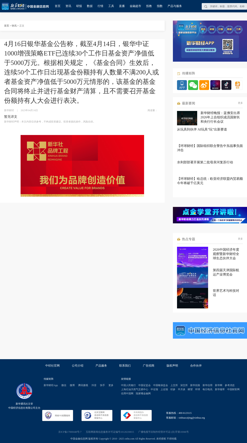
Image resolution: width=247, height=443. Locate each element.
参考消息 (230, 385)
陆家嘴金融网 (143, 393)
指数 (160, 6)
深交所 (184, 385)
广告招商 (148, 365)
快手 (102, 385)
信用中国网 (127, 393)
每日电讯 (207, 389)
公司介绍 (77, 365)
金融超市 (135, 6)
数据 (90, 6)
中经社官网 (52, 365)
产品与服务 (175, 6)
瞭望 (190, 389)
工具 (111, 6)
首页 (58, 6)
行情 (100, 6)
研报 (79, 6)
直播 (122, 6)
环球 (197, 389)
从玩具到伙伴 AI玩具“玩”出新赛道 (202, 129)
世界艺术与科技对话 (226, 293)
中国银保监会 (160, 385)
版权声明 (172, 365)
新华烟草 (220, 389)
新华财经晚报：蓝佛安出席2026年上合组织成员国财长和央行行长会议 (220, 117)
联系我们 (125, 365)
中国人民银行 (128, 385)
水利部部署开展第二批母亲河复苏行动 (205, 162)
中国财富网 (233, 389)
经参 (172, 389)
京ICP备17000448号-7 (70, 431)
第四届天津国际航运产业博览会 (226, 272)
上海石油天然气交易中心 (134, 389)
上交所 (174, 385)
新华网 (218, 385)
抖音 (94, 385)
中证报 (154, 389)
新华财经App (51, 385)
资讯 (68, 6)
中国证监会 (144, 385)
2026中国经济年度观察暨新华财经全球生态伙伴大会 (226, 254)
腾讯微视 (83, 385)
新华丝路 (195, 385)
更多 (240, 103)
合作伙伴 (196, 365)
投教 (149, 6)
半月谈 (181, 389)
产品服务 (101, 365)
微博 (72, 385)
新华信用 (207, 385)
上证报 (164, 389)
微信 (63, 385)
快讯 (14, 25)
